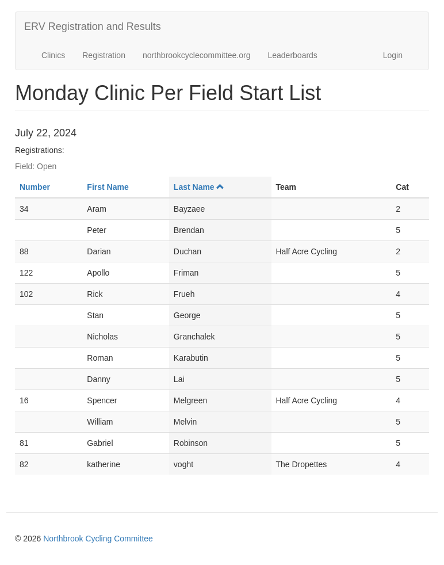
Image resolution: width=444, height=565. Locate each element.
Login (393, 55)
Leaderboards (292, 55)
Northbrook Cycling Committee (98, 538)
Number (35, 187)
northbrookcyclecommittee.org (197, 55)
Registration (103, 55)
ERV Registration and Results (92, 26)
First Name (107, 187)
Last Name (199, 187)
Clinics (53, 55)
